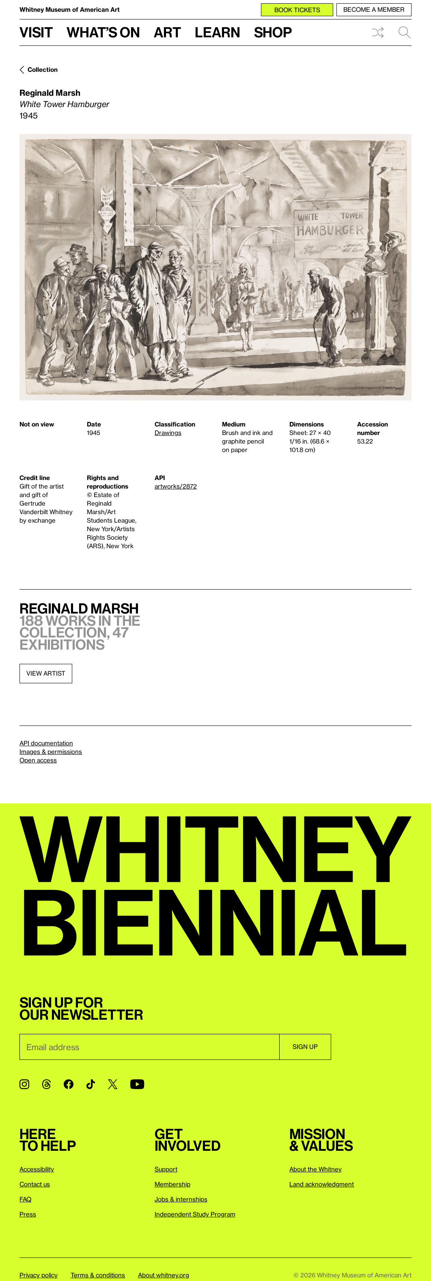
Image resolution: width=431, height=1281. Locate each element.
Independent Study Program (195, 1214)
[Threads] (46, 1084)
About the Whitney (315, 1169)
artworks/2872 (176, 486)
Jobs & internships (181, 1199)
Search (404, 32)
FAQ (25, 1199)
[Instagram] (24, 1084)
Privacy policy (38, 1275)
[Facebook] (68, 1084)
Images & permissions (50, 751)
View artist (45, 673)
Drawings (168, 432)
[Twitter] (112, 1084)
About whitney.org (163, 1275)
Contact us (34, 1184)
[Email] (149, 1047)
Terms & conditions (98, 1275)
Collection (43, 69)
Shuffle (377, 32)
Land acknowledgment (321, 1184)
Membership (172, 1184)
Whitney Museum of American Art (69, 9)
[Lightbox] (215, 267)
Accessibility (36, 1169)
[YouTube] (137, 1084)
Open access (38, 760)
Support (166, 1169)
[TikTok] (90, 1084)
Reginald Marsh (49, 92)
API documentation (46, 743)
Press (27, 1214)
